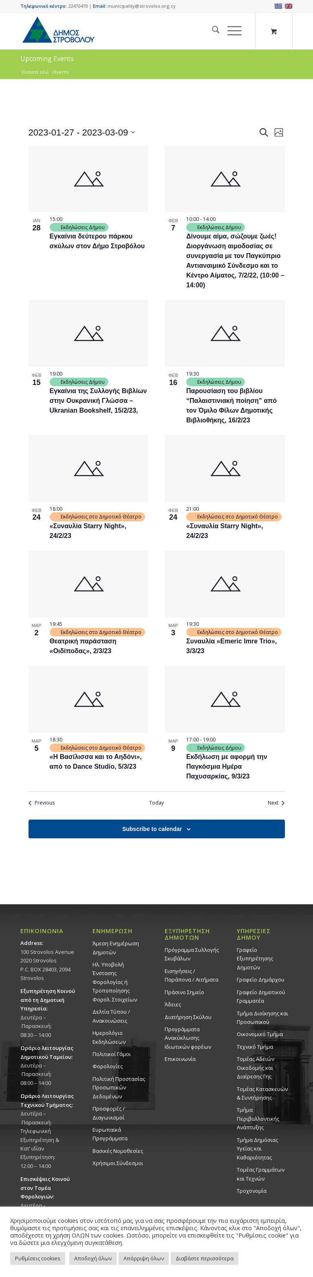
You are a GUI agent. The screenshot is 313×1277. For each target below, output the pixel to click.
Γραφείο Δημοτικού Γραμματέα (261, 996)
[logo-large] (57, 31)
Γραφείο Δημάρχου (260, 979)
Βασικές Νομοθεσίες (118, 1151)
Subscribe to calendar (152, 829)
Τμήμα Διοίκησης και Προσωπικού (262, 1018)
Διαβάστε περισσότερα (205, 1258)
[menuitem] (212, 31)
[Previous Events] (42, 803)
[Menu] (230, 31)
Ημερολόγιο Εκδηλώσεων (109, 1037)
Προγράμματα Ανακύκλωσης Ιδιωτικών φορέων (188, 1038)
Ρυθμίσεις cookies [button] (37, 1258)
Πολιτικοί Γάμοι (112, 1054)
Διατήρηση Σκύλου (188, 1017)
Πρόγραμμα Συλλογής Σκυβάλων (192, 954)
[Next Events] (276, 803)
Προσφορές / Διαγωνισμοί (109, 1113)
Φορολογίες (108, 1066)
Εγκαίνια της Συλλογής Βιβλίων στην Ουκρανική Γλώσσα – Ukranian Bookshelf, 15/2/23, (98, 400)
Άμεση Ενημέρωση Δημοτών (116, 948)
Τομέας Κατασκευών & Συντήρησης (262, 1093)
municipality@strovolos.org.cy (142, 6)
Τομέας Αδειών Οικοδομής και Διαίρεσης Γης (255, 1067)
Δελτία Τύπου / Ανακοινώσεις (111, 1016)
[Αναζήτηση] (212, 31)
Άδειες (173, 1004)
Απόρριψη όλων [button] (143, 1258)
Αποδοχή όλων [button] (93, 1258)
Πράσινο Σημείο (184, 992)
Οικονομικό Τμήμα (260, 1034)
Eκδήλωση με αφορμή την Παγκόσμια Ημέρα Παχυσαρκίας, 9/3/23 (226, 766)
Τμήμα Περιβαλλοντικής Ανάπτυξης (258, 1118)
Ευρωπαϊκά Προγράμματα (110, 1134)
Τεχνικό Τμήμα (255, 1046)
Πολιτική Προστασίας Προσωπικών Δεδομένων (119, 1087)
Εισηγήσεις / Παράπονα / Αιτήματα (191, 975)
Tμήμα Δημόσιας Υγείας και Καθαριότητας (257, 1148)
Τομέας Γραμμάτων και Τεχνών (260, 1174)
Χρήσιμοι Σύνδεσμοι (118, 1163)
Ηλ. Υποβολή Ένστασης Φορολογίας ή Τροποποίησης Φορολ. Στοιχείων (115, 982)
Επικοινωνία (180, 1059)
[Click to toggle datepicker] (82, 132)
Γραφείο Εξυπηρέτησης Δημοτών (255, 958)
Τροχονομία (252, 1190)
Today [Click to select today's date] (156, 803)
